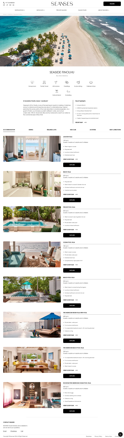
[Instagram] (4, 5)
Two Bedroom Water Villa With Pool (75, 312)
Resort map (79, 122)
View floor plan (68, 159)
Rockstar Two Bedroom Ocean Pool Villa (77, 383)
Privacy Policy (98, 436)
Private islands (61, 10)
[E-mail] (10, 5)
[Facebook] (7, 5)
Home (4, 14)
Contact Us (118, 436)
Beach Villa (67, 172)
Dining (31, 129)
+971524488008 (9, 2)
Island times (82, 10)
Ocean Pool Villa (69, 242)
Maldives (10, 14)
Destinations (19, 10)
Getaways (40, 10)
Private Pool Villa (69, 207)
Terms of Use (108, 436)
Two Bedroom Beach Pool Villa (73, 348)
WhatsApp (13, 431)
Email (4, 431)
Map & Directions (115, 129)
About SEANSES (103, 10)
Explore (72, 165)
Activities (93, 129)
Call (22, 431)
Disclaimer (88, 436)
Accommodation (9, 129)
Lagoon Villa (67, 137)
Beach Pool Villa (68, 277)
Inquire (112, 4)
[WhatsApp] (13, 5)
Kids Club (73, 129)
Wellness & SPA (51, 129)
